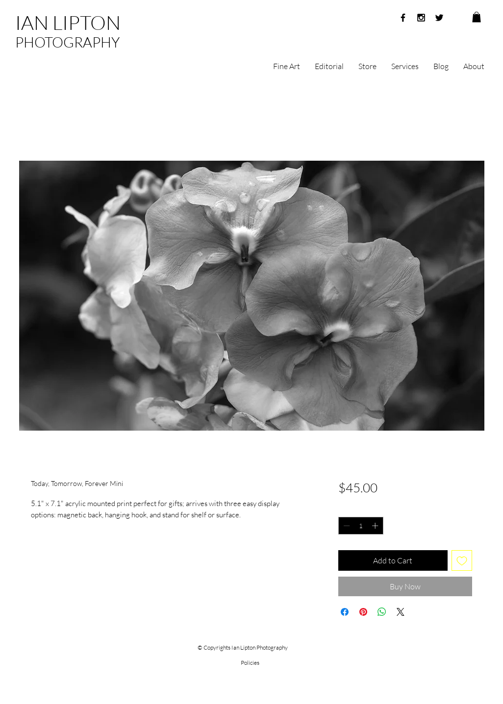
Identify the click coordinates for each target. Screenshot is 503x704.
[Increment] (376, 525)
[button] (476, 17)
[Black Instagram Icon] (421, 17)
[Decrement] (346, 525)
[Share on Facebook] (345, 612)
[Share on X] (400, 612)
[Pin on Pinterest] (363, 612)
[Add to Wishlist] (462, 560)
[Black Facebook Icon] (403, 17)
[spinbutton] (360, 525)
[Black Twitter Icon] (439, 17)
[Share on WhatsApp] (382, 612)
